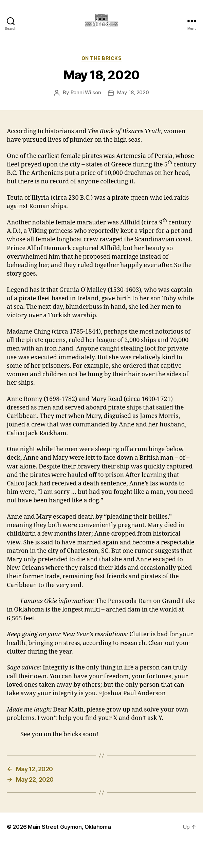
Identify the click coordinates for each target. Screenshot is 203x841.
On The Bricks (101, 58)
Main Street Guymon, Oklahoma (69, 826)
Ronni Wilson (86, 92)
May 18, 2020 (133, 92)
